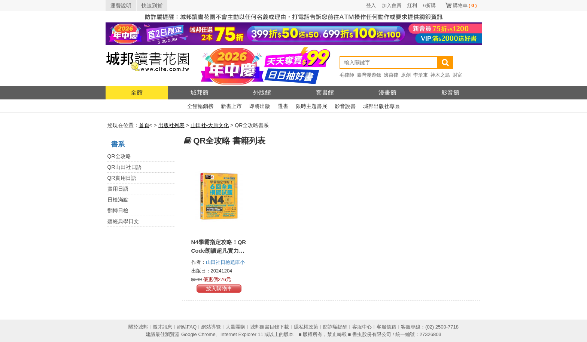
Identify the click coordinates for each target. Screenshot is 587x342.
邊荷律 (391, 75)
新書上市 (231, 106)
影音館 (450, 92)
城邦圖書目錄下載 (269, 327)
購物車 (465, 5)
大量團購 (235, 327)
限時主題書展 (311, 106)
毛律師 (347, 75)
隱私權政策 (306, 327)
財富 (457, 75)
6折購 (429, 5)
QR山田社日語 (124, 167)
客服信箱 (386, 327)
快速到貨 (152, 6)
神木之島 (440, 75)
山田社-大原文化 (210, 125)
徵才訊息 (162, 327)
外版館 (262, 92)
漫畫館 (387, 92)
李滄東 (420, 75)
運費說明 (120, 6)
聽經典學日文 (123, 221)
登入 (371, 5)
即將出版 (259, 106)
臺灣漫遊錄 (369, 75)
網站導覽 (211, 327)
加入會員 (391, 5)
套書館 (325, 92)
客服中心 (362, 327)
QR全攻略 (119, 156)
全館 (137, 92)
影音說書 (345, 106)
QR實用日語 (121, 178)
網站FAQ (187, 327)
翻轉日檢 (117, 210)
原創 (406, 75)
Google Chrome (198, 334)
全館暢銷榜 (200, 106)
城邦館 (200, 92)
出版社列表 (171, 125)
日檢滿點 (117, 200)
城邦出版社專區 (381, 106)
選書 (283, 106)
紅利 (412, 5)
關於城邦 (138, 327)
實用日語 (117, 189)
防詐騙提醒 (335, 327)
